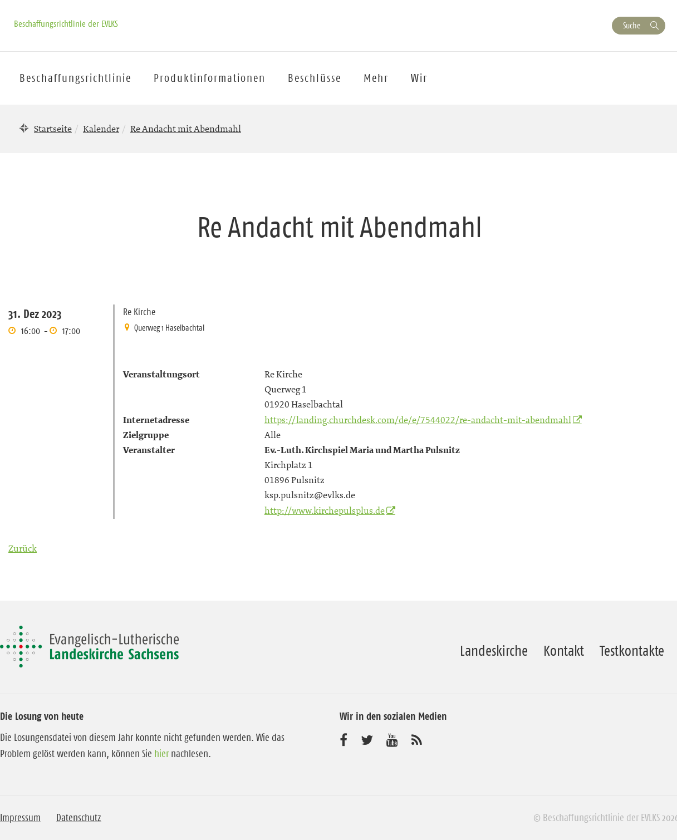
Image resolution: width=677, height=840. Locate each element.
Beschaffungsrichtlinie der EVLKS (66, 23)
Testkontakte (632, 651)
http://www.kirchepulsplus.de (324, 510)
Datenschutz (78, 818)
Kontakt (563, 651)
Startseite (53, 128)
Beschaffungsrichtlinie (75, 78)
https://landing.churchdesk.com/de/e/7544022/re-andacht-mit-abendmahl (417, 420)
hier (161, 754)
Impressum (20, 818)
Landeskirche (494, 651)
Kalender (101, 128)
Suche (631, 25)
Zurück (22, 548)
